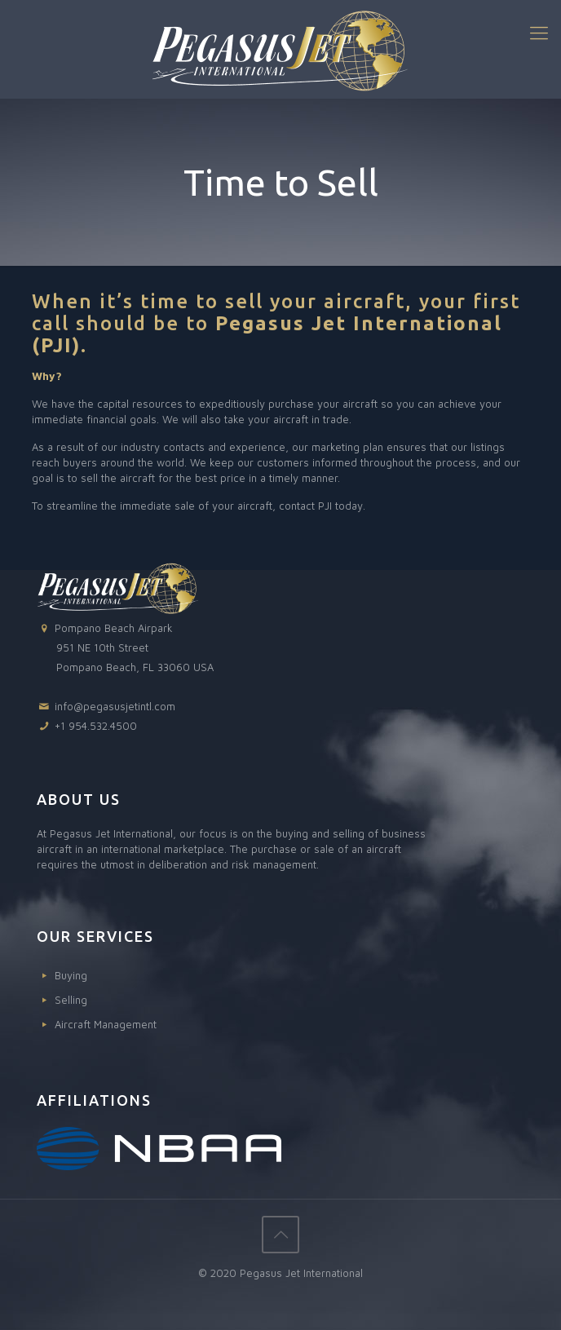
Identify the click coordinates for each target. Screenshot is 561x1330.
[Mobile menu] (539, 32)
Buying (71, 975)
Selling (71, 999)
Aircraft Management (106, 1024)
